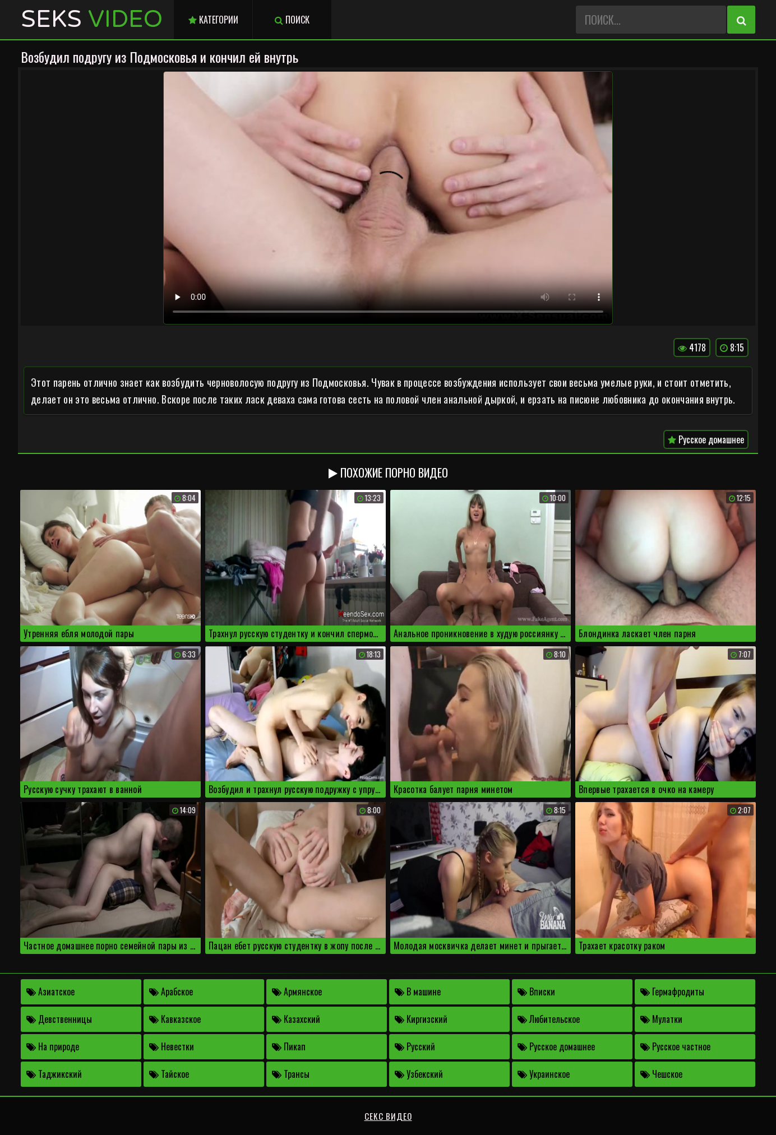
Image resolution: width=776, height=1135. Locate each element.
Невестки (171, 1046)
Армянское (297, 991)
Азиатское (50, 991)
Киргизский (421, 1019)
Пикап (289, 1046)
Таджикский (54, 1074)
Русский (415, 1046)
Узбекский (419, 1074)
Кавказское (175, 1019)
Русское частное (675, 1046)
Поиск (292, 19)
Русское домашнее (706, 439)
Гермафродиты (672, 991)
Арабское (171, 991)
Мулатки (661, 1019)
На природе (52, 1046)
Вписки (536, 991)
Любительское (549, 1019)
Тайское (169, 1074)
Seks (92, 19)
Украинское (544, 1074)
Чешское (661, 1074)
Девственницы (59, 1019)
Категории (213, 19)
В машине (418, 991)
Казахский (296, 1019)
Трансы (291, 1074)
